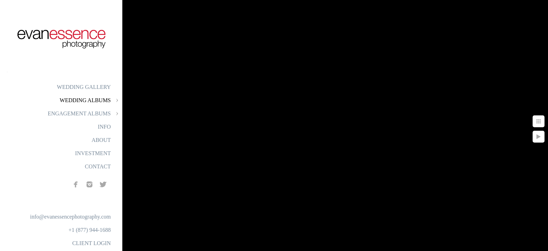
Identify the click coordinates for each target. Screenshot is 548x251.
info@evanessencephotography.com (70, 217)
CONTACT (98, 166)
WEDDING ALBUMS (85, 100)
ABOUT (101, 140)
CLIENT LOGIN (91, 243)
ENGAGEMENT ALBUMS (79, 113)
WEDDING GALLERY (84, 87)
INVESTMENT (93, 153)
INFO (104, 127)
